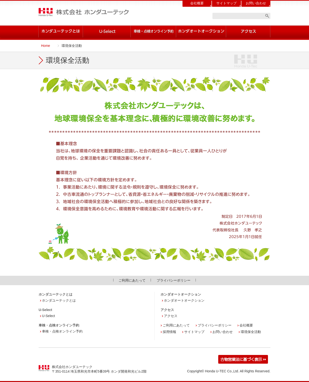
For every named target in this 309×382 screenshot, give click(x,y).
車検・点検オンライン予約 (62, 331)
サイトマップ (226, 3)
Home (45, 46)
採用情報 (169, 332)
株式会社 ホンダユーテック (84, 12)
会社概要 (197, 3)
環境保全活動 (251, 332)
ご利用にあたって (132, 280)
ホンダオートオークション (184, 300)
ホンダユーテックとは (59, 300)
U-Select (48, 316)
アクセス (170, 316)
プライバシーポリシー (173, 280)
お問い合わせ (256, 3)
